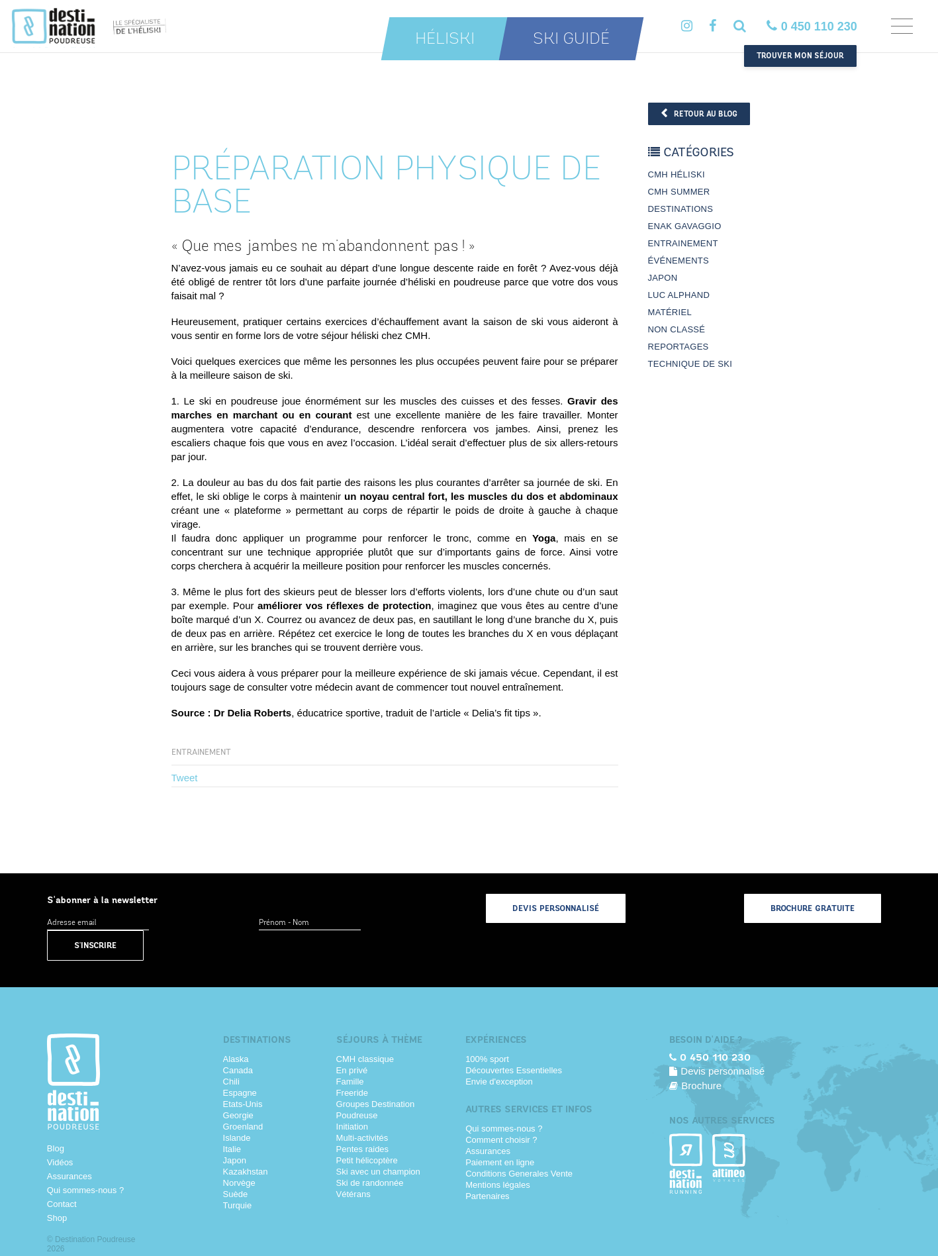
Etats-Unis (243, 1104)
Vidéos (60, 1162)
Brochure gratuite (813, 908)
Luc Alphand (679, 295)
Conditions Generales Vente (519, 1174)
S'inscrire (95, 945)
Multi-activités (362, 1138)
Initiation (352, 1127)
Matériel (670, 312)
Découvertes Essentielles (513, 1070)
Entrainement (201, 752)
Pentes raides (362, 1149)
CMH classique (365, 1059)
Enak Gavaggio (685, 226)
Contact (62, 1204)
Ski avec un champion (378, 1172)
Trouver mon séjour (800, 56)
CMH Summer (679, 192)
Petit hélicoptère (367, 1160)
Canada (238, 1070)
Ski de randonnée (370, 1183)
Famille (350, 1082)
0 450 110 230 (812, 26)
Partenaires (487, 1196)
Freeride (352, 1093)
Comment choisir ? (501, 1140)
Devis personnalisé (555, 908)
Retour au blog (699, 114)
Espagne (240, 1093)
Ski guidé (571, 38)
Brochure (695, 1085)
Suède (235, 1194)
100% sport (487, 1059)
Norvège (239, 1183)
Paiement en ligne (499, 1162)
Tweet (184, 777)
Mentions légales (497, 1185)
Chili (231, 1082)
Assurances (69, 1176)
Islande (237, 1138)
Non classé (677, 329)
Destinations (681, 209)
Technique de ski (690, 364)
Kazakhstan (245, 1172)
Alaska (236, 1059)
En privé (352, 1070)
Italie (232, 1149)
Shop (57, 1218)
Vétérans (353, 1194)
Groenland (243, 1127)
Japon (663, 278)
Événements (679, 261)
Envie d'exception (499, 1082)
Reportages (678, 347)
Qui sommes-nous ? (85, 1190)
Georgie (238, 1115)
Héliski (445, 38)
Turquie (237, 1205)
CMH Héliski (676, 174)
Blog (55, 1148)
